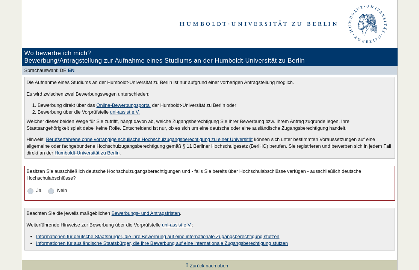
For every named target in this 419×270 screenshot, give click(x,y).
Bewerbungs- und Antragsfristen (146, 213)
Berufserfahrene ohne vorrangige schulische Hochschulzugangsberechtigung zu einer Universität (149, 139)
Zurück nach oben (209, 265)
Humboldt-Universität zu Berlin (86, 153)
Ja (39, 190)
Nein (62, 190)
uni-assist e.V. (125, 112)
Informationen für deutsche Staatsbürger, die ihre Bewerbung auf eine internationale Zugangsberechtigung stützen (157, 236)
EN (71, 70)
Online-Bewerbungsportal (123, 105)
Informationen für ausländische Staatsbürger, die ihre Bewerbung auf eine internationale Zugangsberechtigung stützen (162, 243)
